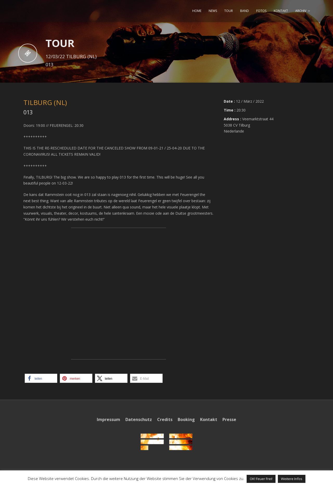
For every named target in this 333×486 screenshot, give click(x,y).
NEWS (213, 11)
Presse (229, 419)
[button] (41, 378)
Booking (186, 419)
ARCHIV (300, 11)
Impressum (108, 419)
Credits (164, 419)
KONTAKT (281, 11)
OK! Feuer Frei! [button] (261, 478)
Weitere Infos (291, 478)
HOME (196, 11)
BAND (244, 11)
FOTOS (261, 11)
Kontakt (208, 419)
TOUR (228, 11)
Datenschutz (138, 419)
